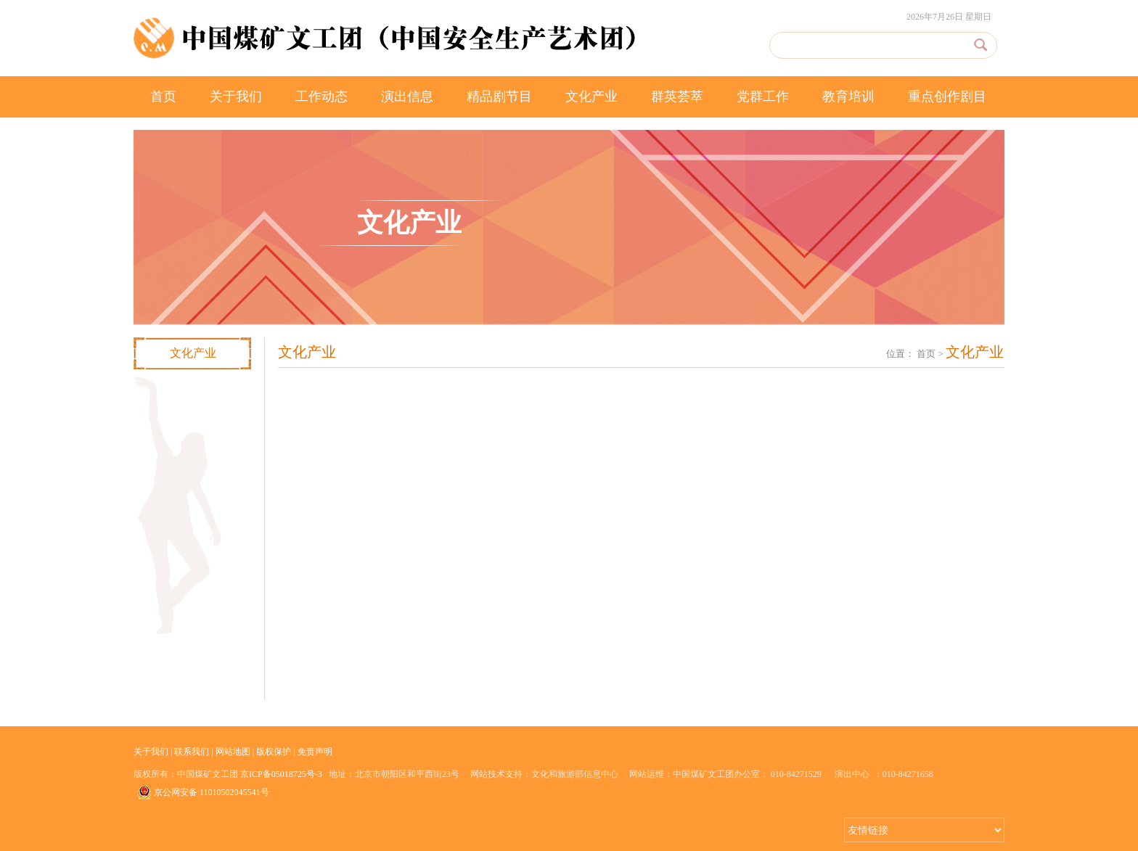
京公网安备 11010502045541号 (203, 792)
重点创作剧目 (947, 96)
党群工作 (763, 96)
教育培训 (848, 96)
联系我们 (191, 752)
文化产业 (591, 96)
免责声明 (315, 752)
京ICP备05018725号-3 (281, 774)
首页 (163, 96)
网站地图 (233, 752)
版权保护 (273, 752)
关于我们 (236, 96)
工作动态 (321, 96)
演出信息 (407, 96)
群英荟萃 (677, 96)
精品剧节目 (499, 96)
